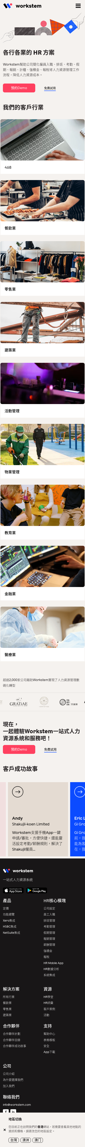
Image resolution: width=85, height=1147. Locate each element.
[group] (42, 819)
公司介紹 (9, 1074)
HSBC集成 (9, 927)
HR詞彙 (48, 1003)
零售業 (7, 1009)
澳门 (37, 1140)
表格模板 (49, 1040)
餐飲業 (7, 1003)
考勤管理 (49, 927)
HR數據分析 (51, 969)
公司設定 (49, 908)
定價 (6, 908)
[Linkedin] (13, 1112)
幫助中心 (49, 1034)
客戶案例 (49, 1009)
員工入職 (49, 914)
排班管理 (49, 921)
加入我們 (9, 1086)
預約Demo (19, 88)
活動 (46, 1015)
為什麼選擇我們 (13, 1080)
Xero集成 (9, 921)
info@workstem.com (17, 1105)
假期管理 (49, 933)
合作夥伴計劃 (11, 1034)
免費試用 (50, 88)
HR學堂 (48, 997)
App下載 (49, 1052)
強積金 (48, 951)
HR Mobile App (53, 963)
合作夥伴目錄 (11, 1040)
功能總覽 (9, 914)
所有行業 (9, 997)
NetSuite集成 (11, 933)
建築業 (7, 1015)
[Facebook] (6, 1112)
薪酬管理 (49, 945)
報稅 (46, 957)
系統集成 (49, 975)
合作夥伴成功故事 (14, 1046)
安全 (46, 1046)
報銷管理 (49, 939)
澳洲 (25, 1140)
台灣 (13, 1140)
